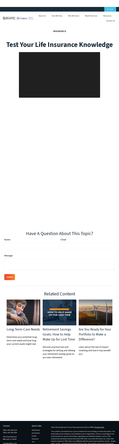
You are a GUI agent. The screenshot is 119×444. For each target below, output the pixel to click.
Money (34, 438)
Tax (33, 435)
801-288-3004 (12, 426)
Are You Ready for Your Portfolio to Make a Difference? (95, 327)
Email (63, 232)
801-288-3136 (12, 423)
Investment (36, 426)
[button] (42, 8)
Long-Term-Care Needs (23, 322)
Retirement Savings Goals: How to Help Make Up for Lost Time (59, 327)
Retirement (36, 423)
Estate (34, 429)
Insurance (35, 432)
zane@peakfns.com (10, 436)
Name (7, 232)
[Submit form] (9, 270)
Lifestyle (35, 440)
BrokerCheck (99, 420)
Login (110, 2)
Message (8, 248)
